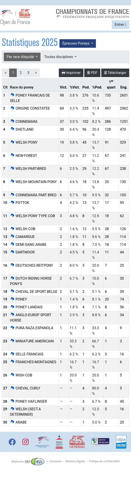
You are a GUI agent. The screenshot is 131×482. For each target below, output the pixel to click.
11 (84, 237)
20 (107, 299)
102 (85, 121)
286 (108, 121)
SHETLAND (22, 129)
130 (123, 182)
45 (84, 142)
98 (62, 95)
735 (108, 95)
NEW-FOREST (23, 155)
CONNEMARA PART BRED (33, 195)
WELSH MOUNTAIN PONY (33, 182)
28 (107, 229)
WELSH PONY (24, 142)
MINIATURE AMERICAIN (32, 341)
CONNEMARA (24, 121)
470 (123, 129)
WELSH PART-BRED (28, 168)
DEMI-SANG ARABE (28, 244)
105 (123, 195)
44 (122, 252)
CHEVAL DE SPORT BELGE (33, 292)
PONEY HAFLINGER (28, 401)
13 (84, 203)
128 (108, 129)
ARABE (18, 422)
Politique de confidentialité (104, 461)
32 (107, 195)
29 (84, 168)
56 (122, 307)
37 (62, 121)
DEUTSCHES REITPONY (31, 265)
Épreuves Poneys (76, 43)
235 (85, 108)
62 (122, 216)
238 (123, 168)
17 (107, 203)
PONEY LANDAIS (26, 307)
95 (122, 203)
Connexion (55, 461)
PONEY (18, 299)
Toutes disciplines (59, 57)
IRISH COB (21, 375)
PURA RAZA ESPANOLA (31, 328)
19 (62, 142)
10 (84, 195)
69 (62, 108)
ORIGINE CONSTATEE (30, 108)
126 (123, 229)
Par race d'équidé (21, 57)
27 (84, 155)
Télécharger (115, 73)
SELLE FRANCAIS (26, 354)
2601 (124, 95)
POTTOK (19, 203)
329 (123, 142)
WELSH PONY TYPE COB (32, 216)
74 (122, 299)
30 (62, 129)
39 (122, 292)
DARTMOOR (22, 252)
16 (122, 354)
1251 (124, 121)
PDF (92, 73)
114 (123, 237)
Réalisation (27, 461)
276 (85, 95)
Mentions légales (75, 461)
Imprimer (71, 73)
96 (84, 129)
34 (122, 315)
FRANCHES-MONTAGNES (33, 362)
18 (84, 182)
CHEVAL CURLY (25, 388)
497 (108, 108)
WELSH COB (22, 229)
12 (62, 155)
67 (107, 155)
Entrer (120, 24)
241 (123, 155)
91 (107, 142)
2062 (124, 108)
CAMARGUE (22, 237)
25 (122, 265)
